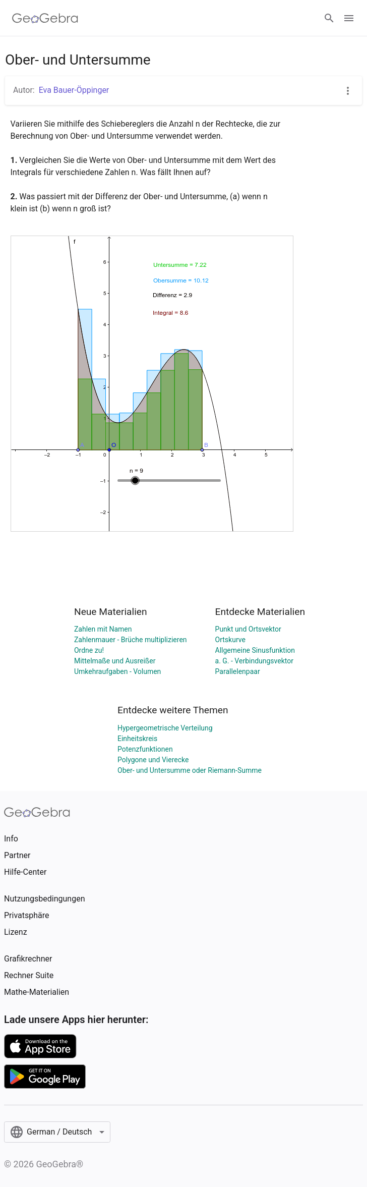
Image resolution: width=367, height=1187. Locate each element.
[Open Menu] (349, 18)
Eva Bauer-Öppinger (74, 90)
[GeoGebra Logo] (45, 18)
